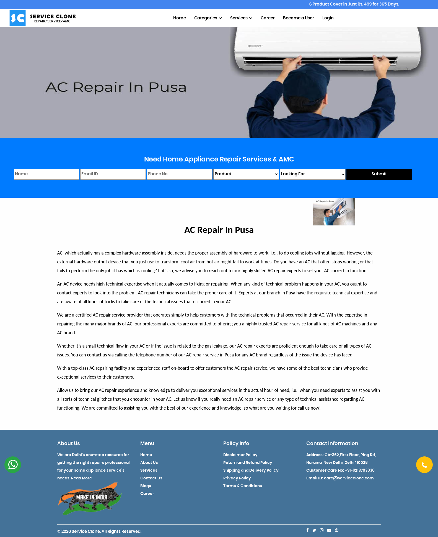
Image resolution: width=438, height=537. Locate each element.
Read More (81, 478)
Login (328, 18)
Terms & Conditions (242, 486)
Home (179, 18)
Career (268, 18)
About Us (149, 463)
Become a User (298, 18)
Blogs (145, 486)
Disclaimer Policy (240, 455)
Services (241, 18)
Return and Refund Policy (247, 463)
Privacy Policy (237, 478)
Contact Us (151, 478)
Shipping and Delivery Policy (251, 470)
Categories (208, 18)
